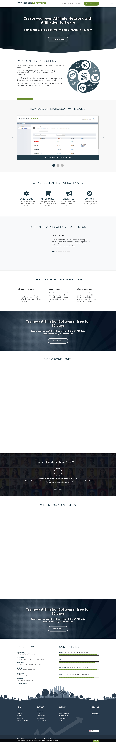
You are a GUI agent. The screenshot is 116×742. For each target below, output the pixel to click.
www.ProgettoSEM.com (66, 478)
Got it (96, 740)
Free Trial (19, 711)
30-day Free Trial (91, 3)
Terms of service (63, 716)
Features (63, 3)
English (93, 731)
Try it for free (58, 39)
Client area (20, 718)
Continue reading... (22, 683)
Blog (60, 720)
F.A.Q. (38, 713)
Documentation (41, 720)
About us (61, 711)
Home (56, 3)
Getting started (41, 716)
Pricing (70, 3)
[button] (112, 3)
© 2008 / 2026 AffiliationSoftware (36, 738)
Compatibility (40, 718)
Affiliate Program (64, 713)
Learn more (57, 740)
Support (78, 3)
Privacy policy (63, 718)
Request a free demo (22, 720)
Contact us (40, 711)
